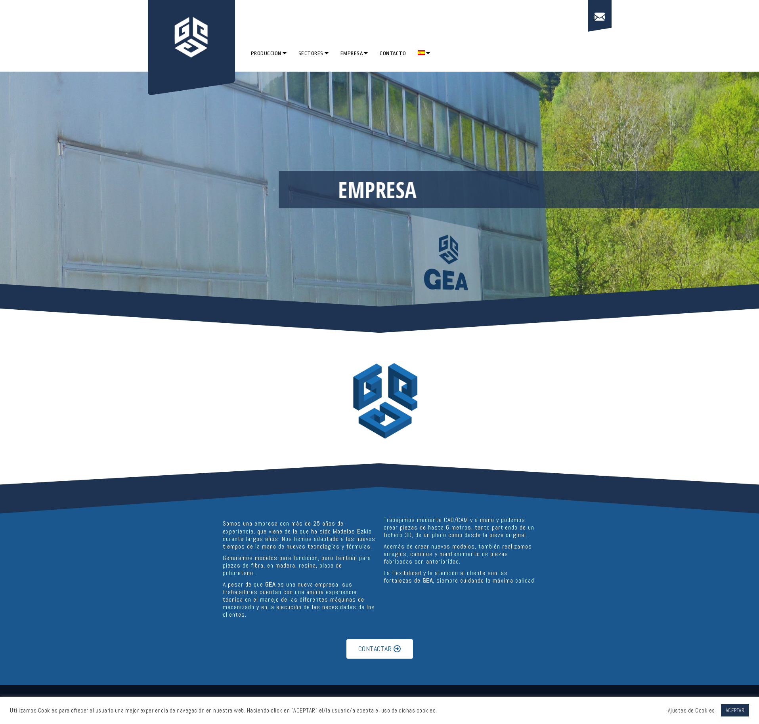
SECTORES (310, 53)
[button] (379, 649)
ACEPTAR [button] (735, 710)
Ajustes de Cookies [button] (691, 710)
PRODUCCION (266, 53)
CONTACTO (393, 53)
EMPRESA (351, 53)
